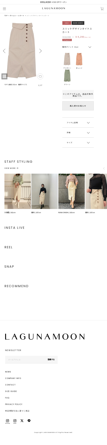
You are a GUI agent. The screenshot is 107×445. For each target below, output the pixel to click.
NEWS (8, 372)
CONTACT (10, 385)
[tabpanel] (22, 55)
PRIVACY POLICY (14, 404)
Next (40, 51)
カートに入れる (102, 9)
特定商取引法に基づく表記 (17, 411)
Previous (4, 51)
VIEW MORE (10, 168)
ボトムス (13, 16)
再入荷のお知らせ (78, 105)
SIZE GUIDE (11, 391)
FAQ (7, 398)
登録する (51, 359)
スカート (21, 16)
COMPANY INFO (13, 378)
